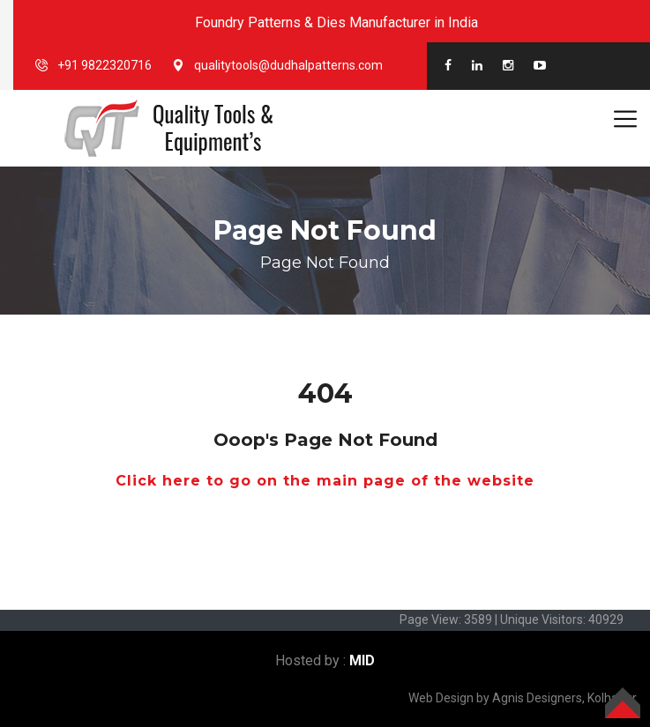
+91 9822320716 (104, 65)
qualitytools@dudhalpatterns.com (288, 65)
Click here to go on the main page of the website (325, 480)
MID (362, 660)
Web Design (441, 698)
